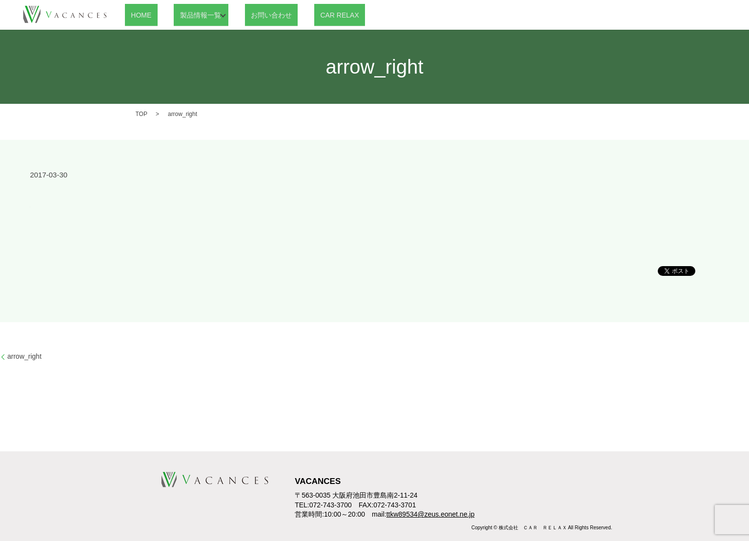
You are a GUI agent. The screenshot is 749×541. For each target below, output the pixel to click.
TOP (141, 114)
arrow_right (24, 356)
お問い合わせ (251, 15)
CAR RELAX (308, 15)
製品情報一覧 (182, 15)
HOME (135, 15)
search (351, 15)
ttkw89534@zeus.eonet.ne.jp (430, 514)
